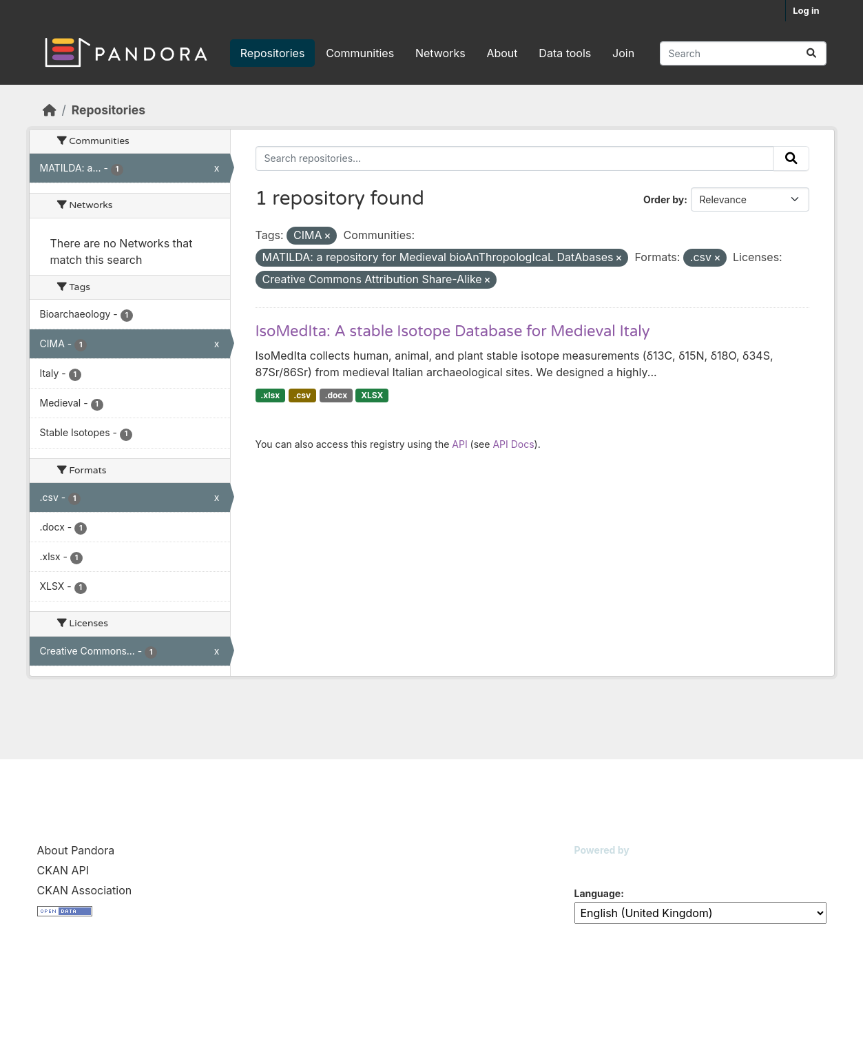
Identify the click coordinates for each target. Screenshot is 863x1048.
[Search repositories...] (743, 53)
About (501, 53)
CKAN (597, 867)
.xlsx (270, 395)
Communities (360, 53)
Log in (806, 10)
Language (597, 893)
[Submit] (811, 53)
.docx (335, 395)
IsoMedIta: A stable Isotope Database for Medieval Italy (453, 331)
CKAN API (63, 870)
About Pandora (76, 850)
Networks (440, 53)
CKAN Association (84, 890)
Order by (663, 199)
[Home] (49, 110)
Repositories (272, 53)
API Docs (513, 444)
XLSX (372, 395)
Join (623, 53)
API (459, 444)
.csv (302, 395)
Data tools (565, 53)
